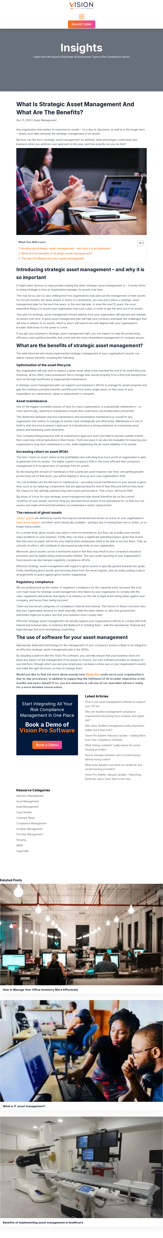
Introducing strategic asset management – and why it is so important (65, 248)
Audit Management (27, 806)
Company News (25, 817)
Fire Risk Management (29, 834)
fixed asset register (28, 522)
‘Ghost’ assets (25, 518)
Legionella (22, 850)
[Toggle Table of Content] (139, 243)
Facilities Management (29, 828)
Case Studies (24, 812)
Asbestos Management (29, 795)
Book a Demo (47, 745)
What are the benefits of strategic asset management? (56, 253)
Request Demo (82, 24)
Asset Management (45, 120)
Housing (21, 839)
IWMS (19, 845)
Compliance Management (31, 823)
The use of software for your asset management (52, 258)
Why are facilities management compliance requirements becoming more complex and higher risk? (114, 716)
